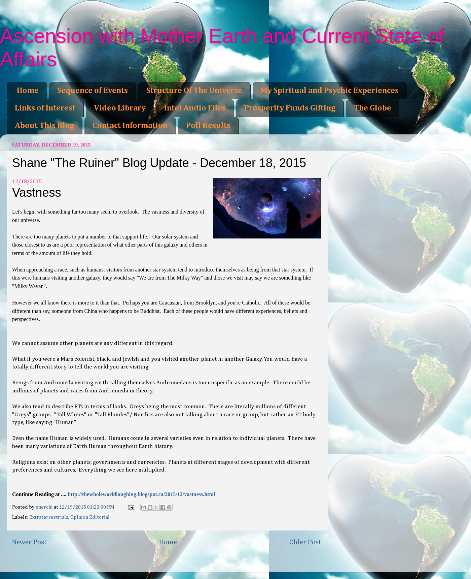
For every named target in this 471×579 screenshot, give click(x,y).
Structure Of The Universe (194, 91)
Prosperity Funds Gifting (289, 108)
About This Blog (44, 126)
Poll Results (208, 126)
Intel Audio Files (195, 108)
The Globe (372, 108)
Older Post (305, 542)
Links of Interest (45, 108)
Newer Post (29, 542)
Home (28, 91)
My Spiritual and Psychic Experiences (330, 91)
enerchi (45, 507)
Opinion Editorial (90, 517)
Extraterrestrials (48, 517)
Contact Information (130, 126)
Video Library (120, 108)
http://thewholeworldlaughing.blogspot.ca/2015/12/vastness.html (141, 494)
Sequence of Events (92, 91)
